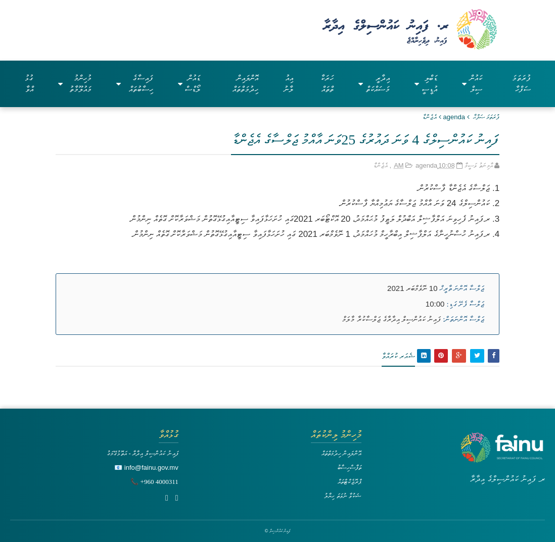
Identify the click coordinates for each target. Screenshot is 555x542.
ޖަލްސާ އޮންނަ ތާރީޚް (462, 288)
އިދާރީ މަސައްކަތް (374, 83)
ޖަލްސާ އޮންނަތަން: (463, 319)
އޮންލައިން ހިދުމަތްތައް (245, 83)
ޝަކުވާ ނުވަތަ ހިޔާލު (342, 496)
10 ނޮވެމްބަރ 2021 (412, 288)
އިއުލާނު (288, 83)
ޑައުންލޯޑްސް (189, 83)
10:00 (435, 304)
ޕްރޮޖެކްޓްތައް (349, 481)
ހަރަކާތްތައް (327, 83)
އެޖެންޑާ (430, 117)
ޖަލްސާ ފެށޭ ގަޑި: (466, 304)
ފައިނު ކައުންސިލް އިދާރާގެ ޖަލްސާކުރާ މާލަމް (391, 319)
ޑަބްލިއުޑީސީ (425, 83)
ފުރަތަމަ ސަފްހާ (521, 83)
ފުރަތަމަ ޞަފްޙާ (486, 117)
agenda (454, 117)
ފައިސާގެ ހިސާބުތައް (134, 83)
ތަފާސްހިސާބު (349, 467)
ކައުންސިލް (472, 83)
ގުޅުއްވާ (29, 83)
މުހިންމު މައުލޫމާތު (74, 83)
